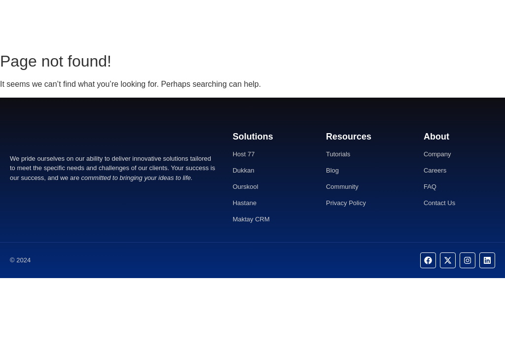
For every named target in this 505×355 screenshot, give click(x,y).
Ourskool (245, 186)
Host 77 (244, 154)
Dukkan (243, 170)
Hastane (244, 203)
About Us (244, 23)
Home (210, 23)
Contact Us (285, 23)
